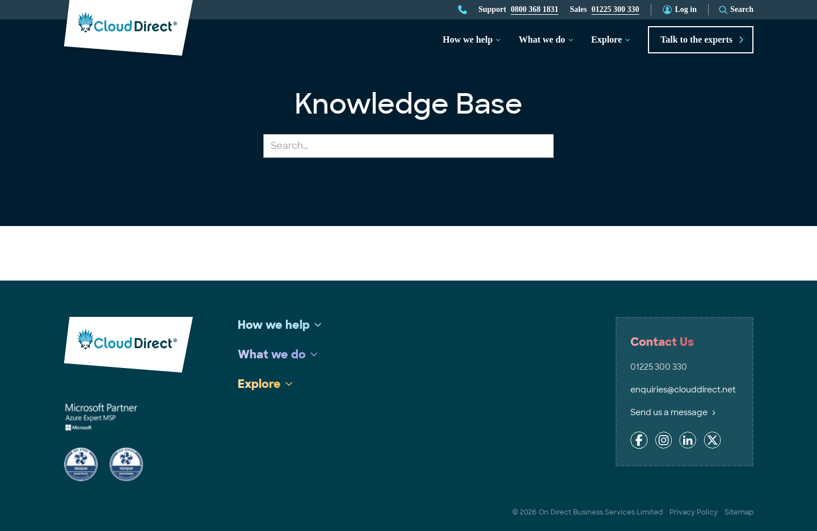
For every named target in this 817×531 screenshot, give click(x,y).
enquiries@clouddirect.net (683, 389)
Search (741, 9)
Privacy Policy (693, 512)
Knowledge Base (408, 104)
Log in (686, 9)
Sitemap (739, 512)
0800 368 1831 (534, 9)
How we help (467, 39)
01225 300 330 (615, 9)
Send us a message (672, 412)
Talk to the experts (701, 39)
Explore (606, 39)
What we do (542, 39)
